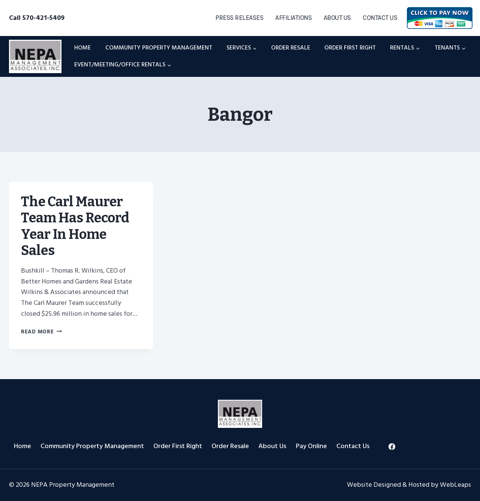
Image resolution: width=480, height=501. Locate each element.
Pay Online (311, 446)
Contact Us (380, 17)
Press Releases (239, 17)
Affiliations (293, 17)
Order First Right (350, 47)
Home (82, 47)
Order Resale (290, 47)
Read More (41, 331)
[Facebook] (392, 446)
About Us (337, 17)
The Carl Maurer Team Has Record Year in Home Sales (75, 226)
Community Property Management (158, 47)
